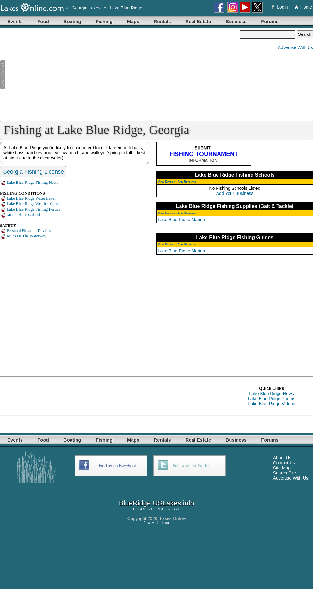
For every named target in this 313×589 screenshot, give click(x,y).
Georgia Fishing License (33, 172)
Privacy (149, 522)
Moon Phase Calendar (25, 214)
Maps (133, 21)
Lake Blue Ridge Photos (271, 398)
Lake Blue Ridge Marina (181, 219)
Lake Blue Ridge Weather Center (34, 203)
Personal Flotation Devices (29, 230)
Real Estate (198, 21)
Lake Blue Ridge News (271, 393)
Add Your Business (235, 193)
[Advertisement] (120, 74)
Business (236, 21)
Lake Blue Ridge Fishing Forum (33, 209)
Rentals (162, 21)
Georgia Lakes (86, 7)
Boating (72, 21)
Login (280, 6)
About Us (282, 457)
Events (15, 21)
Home (303, 6)
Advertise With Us (295, 47)
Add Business (186, 181)
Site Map (282, 467)
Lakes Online (173, 518)
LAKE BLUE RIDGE (152, 509)
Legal (165, 522)
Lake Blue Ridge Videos (271, 403)
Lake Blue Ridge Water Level (31, 198)
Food (43, 21)
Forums (270, 21)
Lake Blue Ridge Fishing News (32, 182)
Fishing (104, 21)
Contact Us (284, 462)
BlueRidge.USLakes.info (156, 503)
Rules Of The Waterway (26, 235)
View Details (166, 181)
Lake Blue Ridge (126, 7)
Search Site (284, 472)
